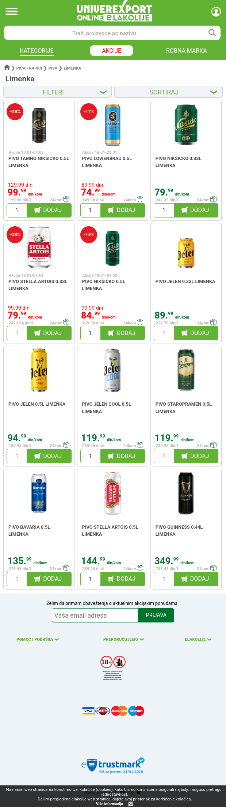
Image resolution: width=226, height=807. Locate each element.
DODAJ (52, 210)
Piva (52, 68)
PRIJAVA (156, 615)
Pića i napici (29, 68)
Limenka (72, 68)
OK (131, 804)
